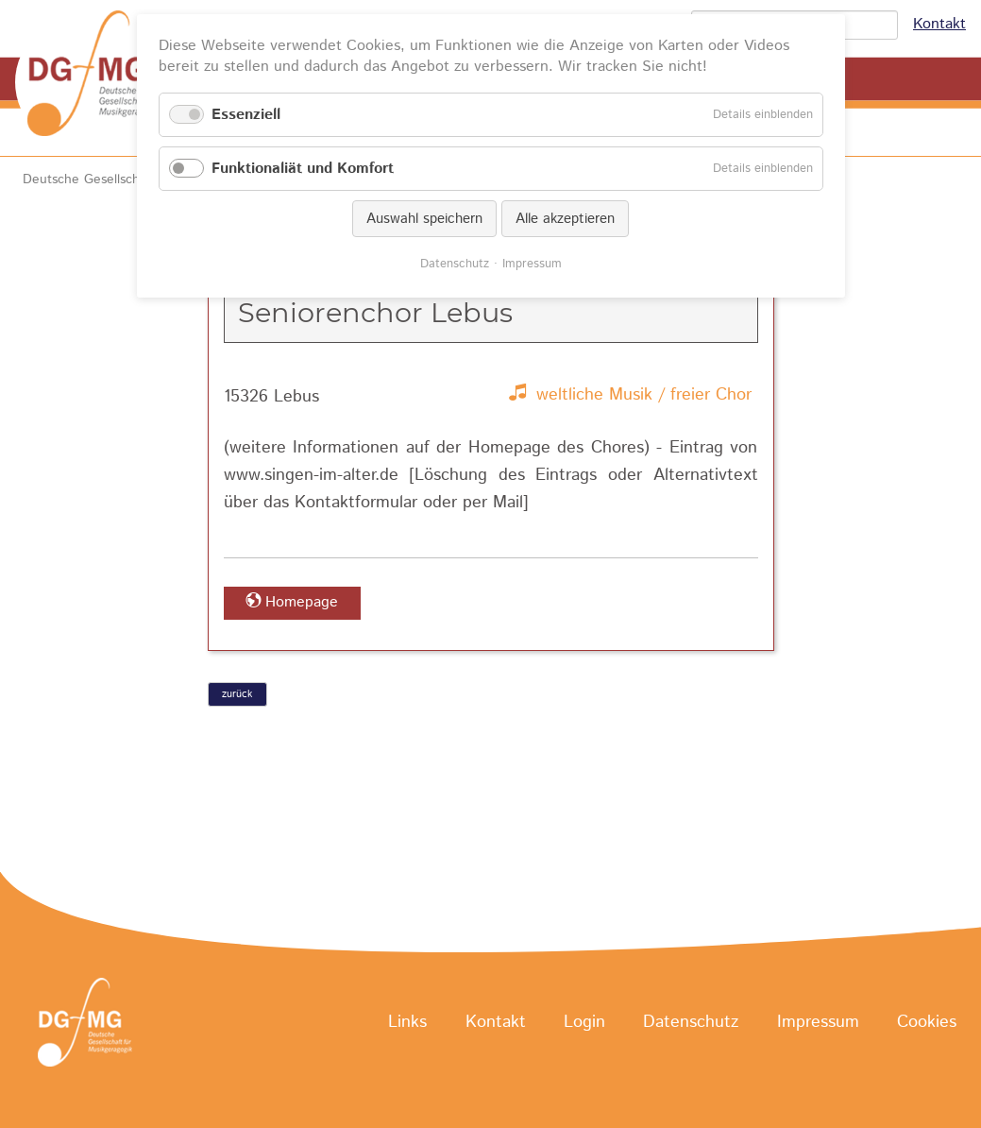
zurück (237, 694)
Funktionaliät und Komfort (302, 168)
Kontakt (939, 24)
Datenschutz (690, 1023)
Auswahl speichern (424, 219)
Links (407, 1023)
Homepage (301, 602)
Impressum (818, 1023)
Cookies (926, 1023)
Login (584, 1023)
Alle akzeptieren (565, 219)
